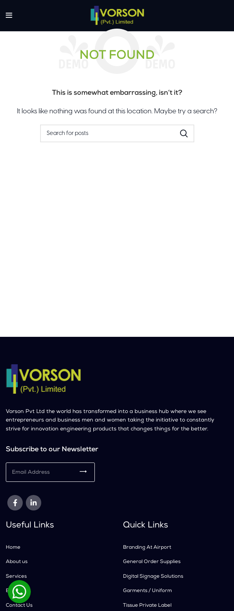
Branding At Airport (147, 547)
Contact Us (19, 605)
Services (16, 576)
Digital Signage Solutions (153, 576)
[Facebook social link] (15, 502)
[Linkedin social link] (33, 502)
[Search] (117, 133)
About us (16, 562)
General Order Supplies (151, 562)
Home (13, 547)
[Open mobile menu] (9, 15)
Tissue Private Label (147, 605)
